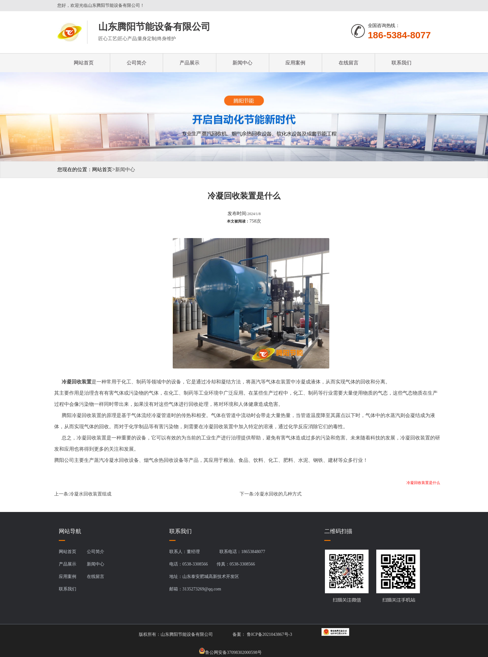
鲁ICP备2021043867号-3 (269, 634)
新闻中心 (242, 62)
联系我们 (401, 62)
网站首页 (84, 62)
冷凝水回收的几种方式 (278, 493)
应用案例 (295, 62)
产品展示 (189, 62)
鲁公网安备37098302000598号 (230, 651)
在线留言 (349, 62)
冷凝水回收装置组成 (90, 493)
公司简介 (137, 62)
